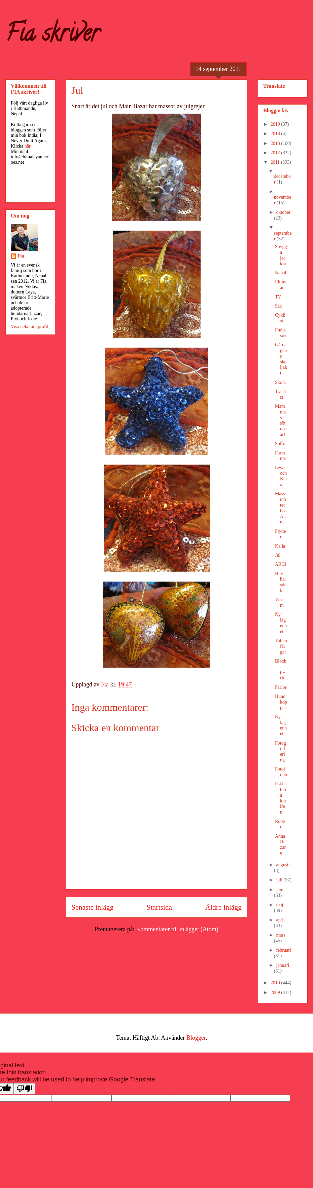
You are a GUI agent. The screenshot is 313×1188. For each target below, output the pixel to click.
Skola (280, 382)
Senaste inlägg (92, 907)
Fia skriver (52, 35)
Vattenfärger (281, 646)
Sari (279, 306)
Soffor (281, 443)
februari (283, 950)
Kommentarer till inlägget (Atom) (177, 929)
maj (279, 904)
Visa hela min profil (29, 326)
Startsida (159, 907)
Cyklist (280, 318)
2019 (276, 124)
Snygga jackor (281, 255)
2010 (276, 982)
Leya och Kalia (281, 476)
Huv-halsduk (280, 582)
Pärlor (280, 687)
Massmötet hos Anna (280, 507)
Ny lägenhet (281, 623)
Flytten (280, 534)
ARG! (280, 564)
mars (280, 935)
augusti (282, 864)
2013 (276, 143)
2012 (276, 152)
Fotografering (280, 751)
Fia (21, 256)
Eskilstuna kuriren (280, 798)
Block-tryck (280, 669)
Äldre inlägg (223, 907)
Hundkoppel (281, 702)
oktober (283, 212)
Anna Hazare (280, 845)
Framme (280, 455)
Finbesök (280, 332)
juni (279, 889)
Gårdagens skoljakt (281, 358)
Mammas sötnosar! (280, 420)
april (280, 919)
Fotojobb (281, 771)
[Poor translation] (24, 1088)
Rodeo (280, 824)
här (27, 146)
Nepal (280, 272)
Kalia (280, 546)
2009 (276, 992)
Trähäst (280, 394)
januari (282, 965)
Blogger (196, 1037)
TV (278, 297)
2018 (276, 133)
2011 (276, 162)
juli (279, 879)
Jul (277, 555)
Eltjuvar (280, 284)
